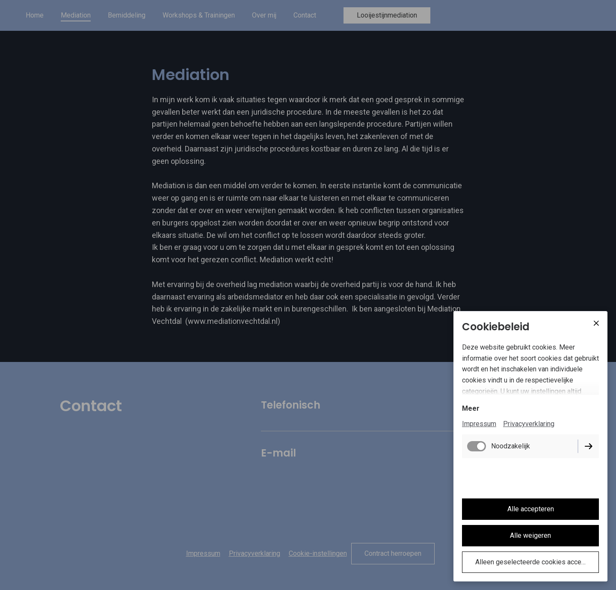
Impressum (479, 424)
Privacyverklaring (528, 424)
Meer (471, 408)
